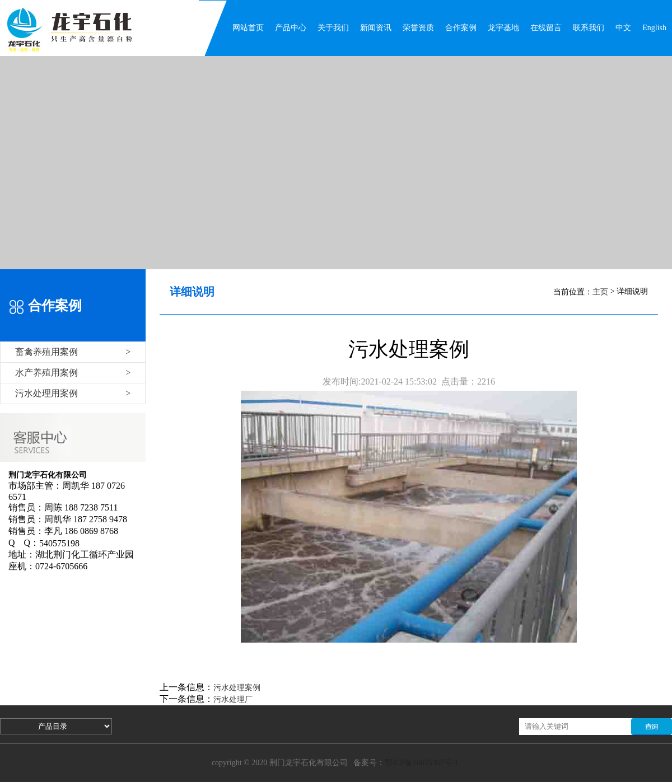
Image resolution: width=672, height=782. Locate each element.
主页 (600, 292)
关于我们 (333, 28)
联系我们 (588, 28)
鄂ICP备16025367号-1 (421, 762)
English (654, 28)
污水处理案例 (236, 687)
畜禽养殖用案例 (72, 352)
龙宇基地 (503, 28)
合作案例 (461, 28)
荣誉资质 (418, 28)
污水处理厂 (233, 699)
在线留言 (546, 28)
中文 (623, 28)
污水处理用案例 (72, 393)
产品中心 (290, 28)
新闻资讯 (375, 28)
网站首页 (248, 28)
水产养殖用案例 (72, 372)
